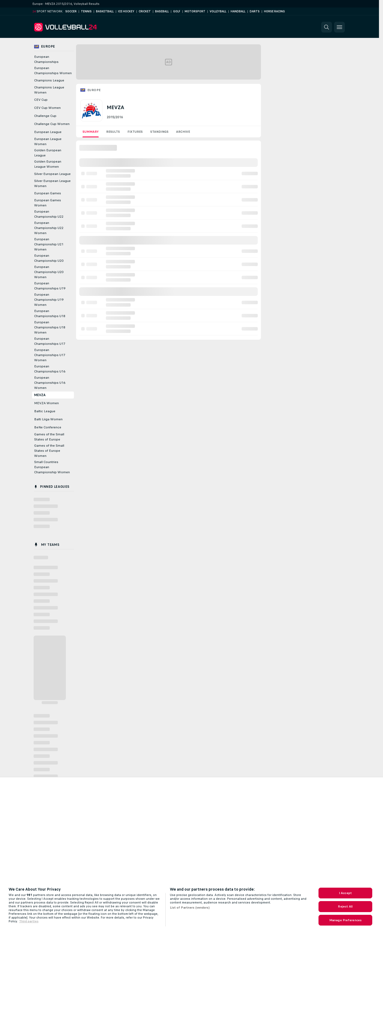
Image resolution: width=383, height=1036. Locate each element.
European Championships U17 (49, 341)
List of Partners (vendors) (190, 907)
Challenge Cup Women (52, 124)
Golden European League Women (47, 164)
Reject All (345, 906)
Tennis (86, 11)
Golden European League (47, 152)
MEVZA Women (46, 403)
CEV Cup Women (47, 108)
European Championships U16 (49, 369)
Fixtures (135, 132)
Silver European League (52, 174)
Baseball (162, 11)
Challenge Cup (45, 116)
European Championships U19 (49, 286)
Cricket (145, 11)
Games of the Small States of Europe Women (49, 450)
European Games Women (47, 202)
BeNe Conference (47, 427)
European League (48, 132)
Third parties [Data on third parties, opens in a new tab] (28, 921)
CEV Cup (41, 100)
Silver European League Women (52, 183)
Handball (238, 11)
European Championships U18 (49, 313)
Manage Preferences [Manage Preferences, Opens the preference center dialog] (345, 920)
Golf (176, 11)
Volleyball (218, 11)
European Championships (46, 59)
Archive (183, 132)
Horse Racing (274, 11)
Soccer (71, 11)
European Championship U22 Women (48, 228)
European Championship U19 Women (48, 299)
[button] (326, 27)
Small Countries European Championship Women (52, 467)
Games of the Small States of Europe (49, 437)
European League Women (48, 141)
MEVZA (40, 395)
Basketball (105, 11)
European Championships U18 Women (49, 327)
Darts (255, 11)
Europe (94, 90)
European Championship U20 (48, 258)
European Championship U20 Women (48, 272)
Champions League (49, 80)
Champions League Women (49, 90)
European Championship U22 (48, 214)
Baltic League (44, 411)
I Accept (345, 893)
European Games (47, 193)
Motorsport (195, 11)
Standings (159, 132)
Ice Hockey (126, 11)
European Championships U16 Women (49, 382)
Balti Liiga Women (48, 419)
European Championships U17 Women (49, 355)
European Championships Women (53, 70)
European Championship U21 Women (48, 244)
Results (113, 132)
